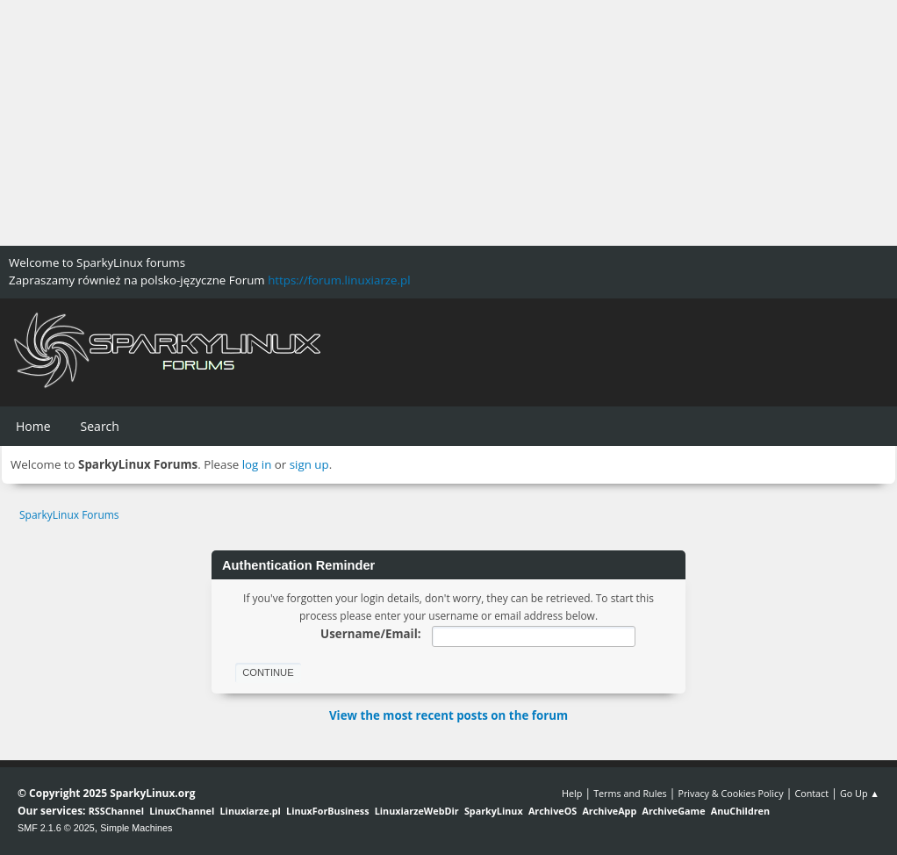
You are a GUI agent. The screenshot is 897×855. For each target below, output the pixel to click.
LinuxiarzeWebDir (417, 810)
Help (572, 793)
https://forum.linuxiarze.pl (339, 280)
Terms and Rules (630, 793)
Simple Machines (136, 828)
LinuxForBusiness (327, 810)
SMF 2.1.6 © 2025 (56, 828)
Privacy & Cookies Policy (730, 793)
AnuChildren (740, 810)
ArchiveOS (552, 810)
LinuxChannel (181, 810)
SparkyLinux (493, 810)
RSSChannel (116, 810)
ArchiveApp (609, 810)
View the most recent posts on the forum (448, 715)
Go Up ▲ (859, 793)
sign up (309, 464)
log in (257, 464)
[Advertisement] (448, 123)
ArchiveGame (673, 810)
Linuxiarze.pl (250, 810)
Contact (811, 793)
